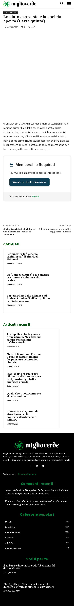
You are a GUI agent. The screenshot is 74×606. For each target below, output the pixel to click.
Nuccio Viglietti (13, 490)
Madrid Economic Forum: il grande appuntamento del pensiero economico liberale (24, 358)
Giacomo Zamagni (27, 474)
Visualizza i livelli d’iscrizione (29, 182)
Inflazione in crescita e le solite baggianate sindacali (55, 230)
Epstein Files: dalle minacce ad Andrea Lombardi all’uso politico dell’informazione (28, 298)
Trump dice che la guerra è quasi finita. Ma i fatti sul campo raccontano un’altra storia (24, 338)
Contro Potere (10, 12)
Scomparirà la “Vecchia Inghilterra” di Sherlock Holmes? (22, 257)
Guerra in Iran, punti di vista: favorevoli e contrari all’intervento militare (22, 416)
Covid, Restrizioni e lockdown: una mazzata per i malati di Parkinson (19, 232)
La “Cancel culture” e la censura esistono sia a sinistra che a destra (28, 277)
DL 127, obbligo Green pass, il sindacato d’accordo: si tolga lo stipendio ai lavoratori (28, 586)
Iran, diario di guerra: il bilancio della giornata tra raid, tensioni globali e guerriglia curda (24, 378)
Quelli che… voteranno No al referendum (24, 395)
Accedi (35, 196)
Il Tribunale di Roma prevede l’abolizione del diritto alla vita (29, 567)
